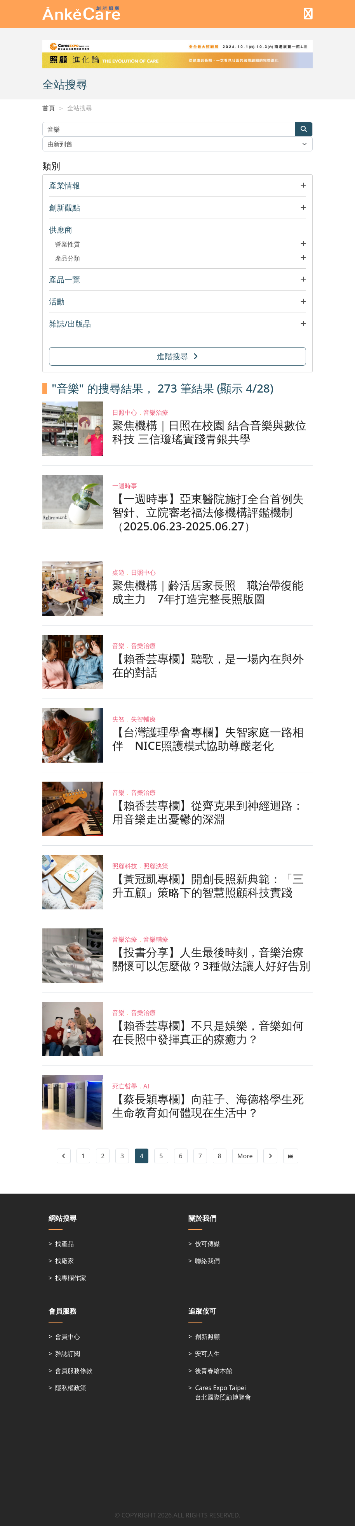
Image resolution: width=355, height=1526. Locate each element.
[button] (177, 185)
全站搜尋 (79, 108)
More (245, 1156)
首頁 (48, 108)
